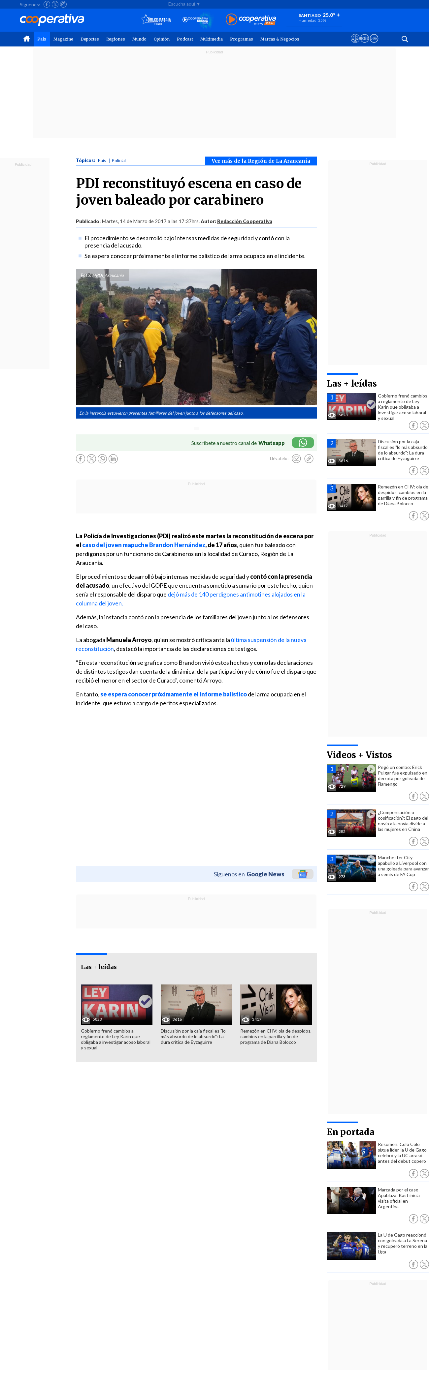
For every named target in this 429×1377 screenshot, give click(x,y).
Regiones (115, 39)
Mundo (139, 39)
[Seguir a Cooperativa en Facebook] (47, 4)
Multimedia (211, 39)
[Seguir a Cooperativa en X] (55, 4)
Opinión (162, 39)
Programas (241, 39)
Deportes (90, 39)
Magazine (63, 39)
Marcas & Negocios (279, 39)
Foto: (86, 275)
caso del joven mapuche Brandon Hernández (143, 544)
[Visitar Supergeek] (374, 44)
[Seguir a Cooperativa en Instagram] (63, 4)
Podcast (185, 39)
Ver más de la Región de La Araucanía (261, 161)
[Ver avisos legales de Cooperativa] (355, 44)
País (41, 39)
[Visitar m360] (364, 44)
